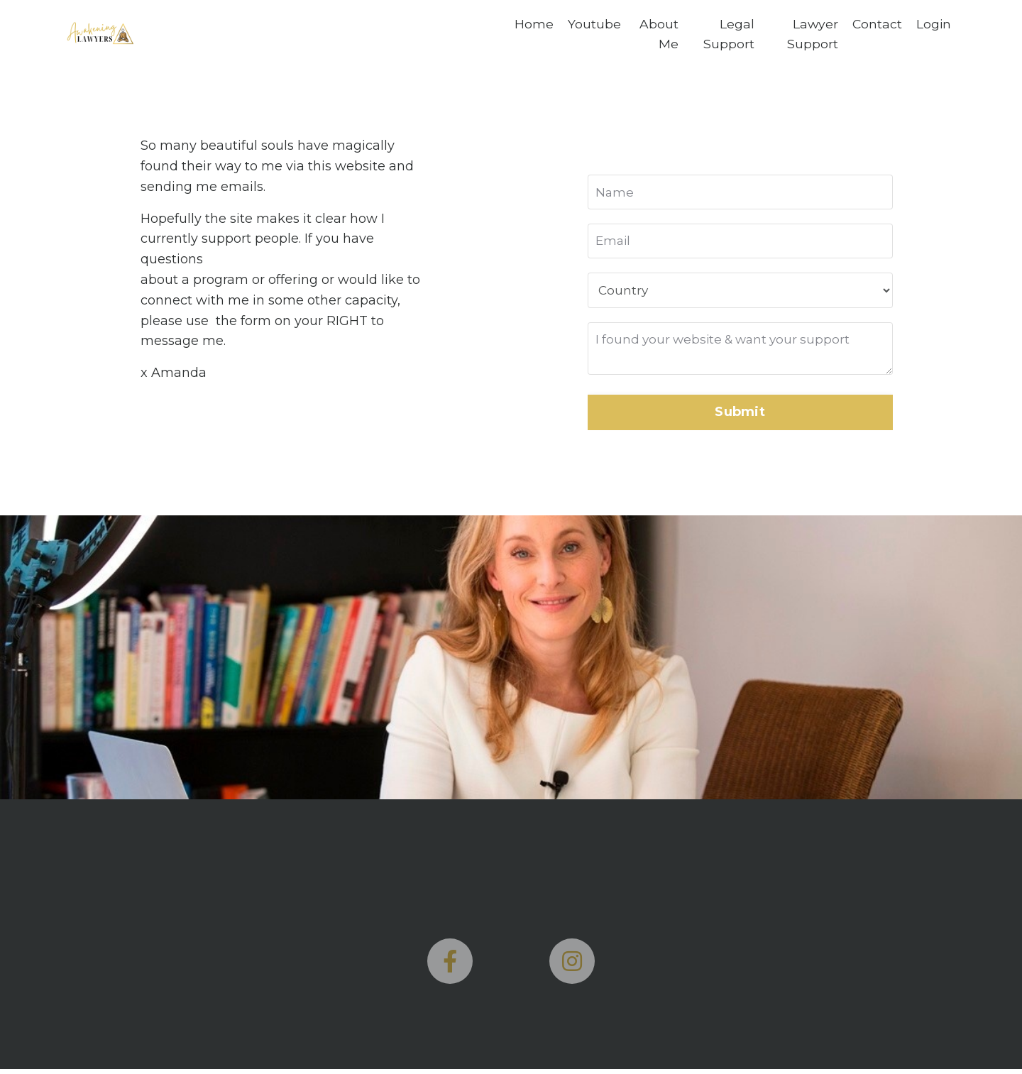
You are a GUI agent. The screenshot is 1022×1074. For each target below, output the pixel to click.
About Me (658, 34)
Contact (876, 24)
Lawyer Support (811, 34)
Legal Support (728, 34)
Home (534, 24)
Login (933, 24)
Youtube (594, 24)
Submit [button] (740, 416)
